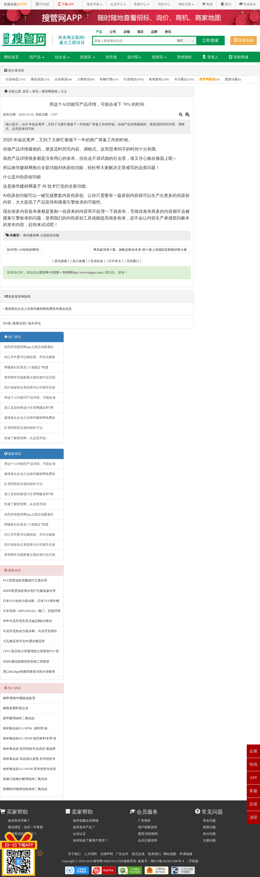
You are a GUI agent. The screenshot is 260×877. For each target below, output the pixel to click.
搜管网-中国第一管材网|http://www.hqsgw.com (70, 272)
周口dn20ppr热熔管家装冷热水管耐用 (29, 671)
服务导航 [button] (94, 4)
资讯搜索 (60, 261)
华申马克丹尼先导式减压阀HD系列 (27, 621)
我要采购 (243, 40)
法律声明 (106, 854)
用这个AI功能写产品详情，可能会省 (29, 397)
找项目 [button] (87, 57)
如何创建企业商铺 (85, 820)
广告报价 (144, 820)
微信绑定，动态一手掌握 (25, 827)
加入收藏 (78, 261)
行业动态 (12, 79)
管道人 (210, 57)
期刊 (226, 4)
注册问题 (209, 840)
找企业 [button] (62, 57)
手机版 (193, 861)
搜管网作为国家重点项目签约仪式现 (29, 377)
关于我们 (74, 854)
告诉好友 (96, 261)
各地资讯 (155, 79)
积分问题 (209, 834)
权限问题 (209, 827)
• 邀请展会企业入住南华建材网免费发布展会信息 (37, 309)
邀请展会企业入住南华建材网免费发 (29, 418)
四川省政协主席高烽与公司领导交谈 (29, 387)
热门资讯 (12, 337)
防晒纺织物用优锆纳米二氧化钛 (25, 789)
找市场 (111, 57)
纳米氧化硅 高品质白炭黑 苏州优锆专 (29, 759)
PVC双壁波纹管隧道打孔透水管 (25, 580)
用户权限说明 (147, 827)
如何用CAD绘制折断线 (23, 250)
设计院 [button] (134, 57)
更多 (11, 296)
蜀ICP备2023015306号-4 (167, 861)
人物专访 (83, 79)
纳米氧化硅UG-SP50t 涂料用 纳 (25, 728)
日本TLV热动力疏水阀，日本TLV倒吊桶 (31, 601)
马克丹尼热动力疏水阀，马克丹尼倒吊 (30, 631)
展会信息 (37, 79)
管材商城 (239, 57)
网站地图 (169, 854)
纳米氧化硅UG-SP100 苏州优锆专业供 (29, 769)
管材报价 (184, 57)
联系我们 (154, 854)
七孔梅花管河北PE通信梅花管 (24, 641)
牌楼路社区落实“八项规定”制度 (26, 367)
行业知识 (130, 79)
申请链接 (186, 854)
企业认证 (79, 834)
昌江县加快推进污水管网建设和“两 (28, 407)
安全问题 (209, 820)
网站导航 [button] (186, 4)
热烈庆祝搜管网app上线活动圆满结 (28, 347)
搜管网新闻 (207, 79)
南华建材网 (22, 167)
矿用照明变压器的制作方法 (23, 428)
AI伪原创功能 (70, 167)
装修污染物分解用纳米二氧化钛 (25, 779)
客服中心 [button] (141, 4)
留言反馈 (138, 854)
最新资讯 (12, 454)
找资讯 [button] (159, 57)
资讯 (35, 91)
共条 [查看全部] (15, 323)
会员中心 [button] (118, 4)
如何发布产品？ (84, 827)
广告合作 (122, 854)
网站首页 (11, 57)
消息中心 (164, 4)
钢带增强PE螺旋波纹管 (19, 698)
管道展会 (247, 4)
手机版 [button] (42, 4)
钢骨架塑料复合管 (15, 708)
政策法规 (231, 79)
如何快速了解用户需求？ (90, 840)
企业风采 (61, 79)
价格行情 (106, 79)
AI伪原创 (11, 195)
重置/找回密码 (148, 834)
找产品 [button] (36, 57)
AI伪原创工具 (79, 218)
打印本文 (115, 261)
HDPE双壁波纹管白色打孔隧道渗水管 (29, 591)
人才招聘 (90, 854)
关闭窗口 (133, 261)
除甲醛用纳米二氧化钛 (19, 718)
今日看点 (180, 79)
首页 (26, 91)
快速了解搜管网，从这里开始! (25, 438)
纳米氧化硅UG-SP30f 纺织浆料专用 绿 (29, 738)
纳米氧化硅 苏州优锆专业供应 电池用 (29, 749)
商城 (207, 4)
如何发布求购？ (19, 820)
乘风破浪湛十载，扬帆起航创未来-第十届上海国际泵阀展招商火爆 (140, 250)
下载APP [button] (66, 4)
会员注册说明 (147, 840)
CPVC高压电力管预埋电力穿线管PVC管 (31, 651)
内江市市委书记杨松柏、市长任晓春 (29, 357)
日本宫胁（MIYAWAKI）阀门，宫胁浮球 (31, 611)
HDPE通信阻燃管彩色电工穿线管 (26, 661)
